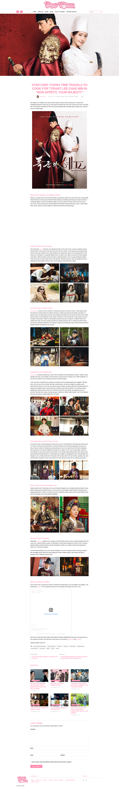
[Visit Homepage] (59, 5)
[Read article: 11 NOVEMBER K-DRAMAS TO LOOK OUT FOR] (59, 700)
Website (63, 755)
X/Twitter (78, 639)
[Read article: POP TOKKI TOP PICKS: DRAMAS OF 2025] (59, 675)
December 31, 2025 (55, 687)
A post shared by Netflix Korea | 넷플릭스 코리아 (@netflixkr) (51, 633)
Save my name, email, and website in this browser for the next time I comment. (52, 762)
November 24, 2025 (35, 711)
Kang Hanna (33, 374)
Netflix (39, 586)
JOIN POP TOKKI (35, 782)
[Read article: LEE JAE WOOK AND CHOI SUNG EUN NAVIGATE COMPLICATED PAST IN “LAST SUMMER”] (80, 700)
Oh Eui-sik (39, 541)
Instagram (70, 639)
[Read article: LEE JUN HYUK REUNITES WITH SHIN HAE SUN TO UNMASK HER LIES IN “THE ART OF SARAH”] (39, 675)
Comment (33, 729)
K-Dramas (65, 646)
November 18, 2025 (55, 711)
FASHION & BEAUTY (71, 11)
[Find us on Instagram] (17, 12)
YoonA (41, 249)
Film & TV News (61, 96)
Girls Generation (51, 646)
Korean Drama (80, 646)
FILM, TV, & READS (60, 11)
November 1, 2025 (75, 715)
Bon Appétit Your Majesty (40, 646)
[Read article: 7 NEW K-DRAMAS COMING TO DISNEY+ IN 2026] (39, 700)
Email (32, 755)
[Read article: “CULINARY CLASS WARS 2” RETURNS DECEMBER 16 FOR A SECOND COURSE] (80, 675)
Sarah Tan (43, 96)
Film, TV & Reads (69, 96)
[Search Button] (101, 11)
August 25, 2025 (51, 96)
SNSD (52, 648)
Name (32, 748)
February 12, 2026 (34, 690)
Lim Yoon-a (42, 648)
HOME (32, 780)
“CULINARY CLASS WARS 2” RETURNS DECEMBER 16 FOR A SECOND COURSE (79, 685)
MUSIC (51, 11)
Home (34, 11)
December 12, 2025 (75, 689)
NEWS (46, 11)
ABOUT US (40, 11)
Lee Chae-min (34, 311)
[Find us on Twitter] (21, 12)
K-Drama (76, 96)
